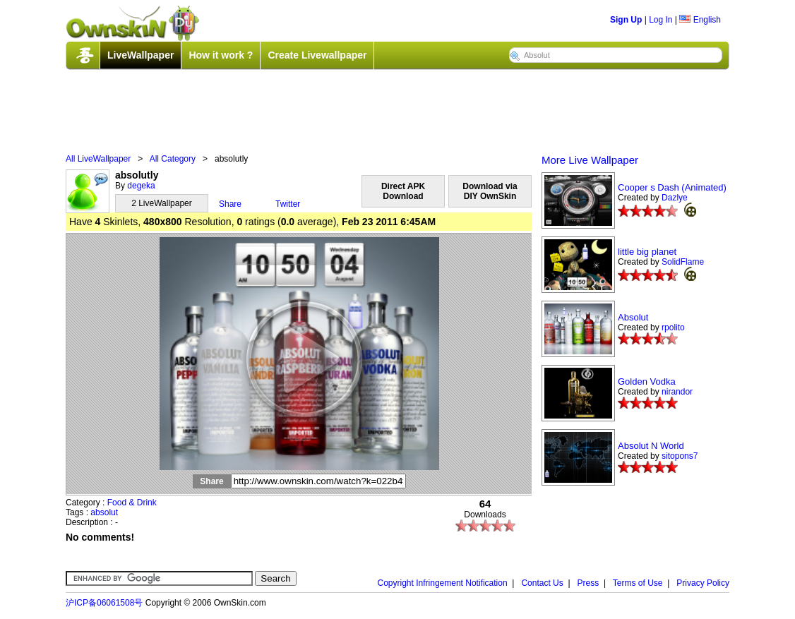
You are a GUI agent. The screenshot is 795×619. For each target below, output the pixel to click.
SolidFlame (683, 262)
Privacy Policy (702, 583)
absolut (104, 512)
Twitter (287, 204)
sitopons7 (680, 456)
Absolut (633, 317)
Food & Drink (132, 502)
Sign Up (626, 20)
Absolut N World (651, 445)
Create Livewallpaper (317, 55)
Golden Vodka (647, 381)
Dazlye (675, 198)
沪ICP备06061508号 (104, 603)
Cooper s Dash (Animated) (672, 187)
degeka (141, 186)
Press (588, 583)
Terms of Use (638, 583)
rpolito (673, 327)
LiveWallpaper (140, 55)
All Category (173, 159)
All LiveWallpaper (98, 159)
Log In (660, 20)
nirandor (677, 392)
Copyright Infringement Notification (443, 583)
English (700, 20)
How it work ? (221, 55)
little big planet (647, 251)
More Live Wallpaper (590, 160)
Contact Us (542, 583)
